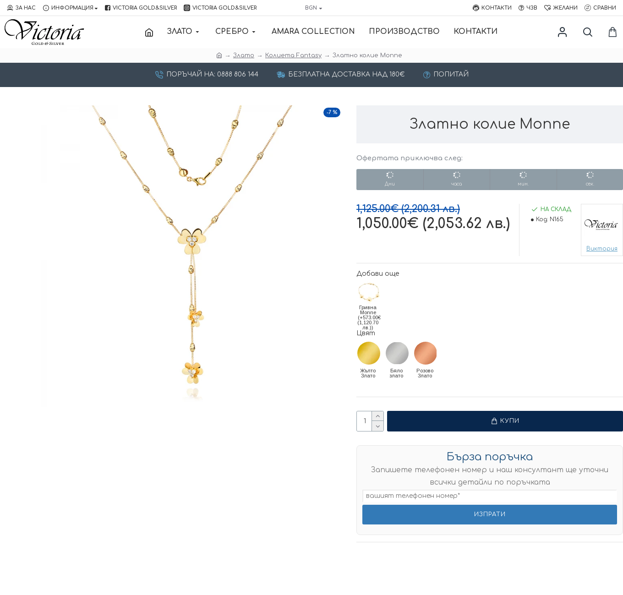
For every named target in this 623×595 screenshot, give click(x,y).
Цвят (365, 333)
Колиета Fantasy (293, 55)
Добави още (377, 273)
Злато (243, 55)
